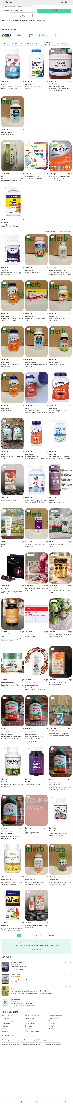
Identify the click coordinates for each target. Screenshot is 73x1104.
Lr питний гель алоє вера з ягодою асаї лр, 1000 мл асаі (35, 689)
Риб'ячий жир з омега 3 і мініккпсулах (9, 365)
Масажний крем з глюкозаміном (12, 547)
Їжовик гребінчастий (32, 1031)
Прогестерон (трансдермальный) (32, 832)
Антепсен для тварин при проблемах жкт (25, 979)
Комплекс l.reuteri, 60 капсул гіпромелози (11, 274)
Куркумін (4, 1029)
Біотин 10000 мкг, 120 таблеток (21, 1003)
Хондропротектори (55, 1016)
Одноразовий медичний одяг (31, 1044)
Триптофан (29, 1026)
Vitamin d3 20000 (31, 636)
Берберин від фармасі (57, 503)
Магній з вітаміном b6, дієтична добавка (12, 457)
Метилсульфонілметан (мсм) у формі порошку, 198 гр (59, 89)
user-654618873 (16, 999)
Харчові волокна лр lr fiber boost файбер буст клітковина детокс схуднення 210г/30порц (12, 686)
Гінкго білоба (29, 1018)
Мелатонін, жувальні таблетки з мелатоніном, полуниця (60, 883)
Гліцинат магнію (7, 1016)
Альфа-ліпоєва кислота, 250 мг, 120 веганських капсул (12, 883)
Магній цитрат (6, 411)
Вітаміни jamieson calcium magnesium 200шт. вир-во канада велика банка (34, 737)
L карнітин (5, 1026)
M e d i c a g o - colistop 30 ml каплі (59, 545)
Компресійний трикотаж (10, 1044)
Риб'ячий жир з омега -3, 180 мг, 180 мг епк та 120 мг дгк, (12, 319)
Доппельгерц (53, 1021)
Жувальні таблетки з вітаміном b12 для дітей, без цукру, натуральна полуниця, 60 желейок (11, 88)
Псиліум (51, 1029)
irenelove (14, 987)
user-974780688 (16, 963)
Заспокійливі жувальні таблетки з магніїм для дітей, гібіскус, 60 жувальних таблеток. (36, 501)
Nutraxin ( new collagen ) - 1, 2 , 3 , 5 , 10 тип (60, 591)
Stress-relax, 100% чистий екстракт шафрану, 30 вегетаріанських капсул (58, 834)
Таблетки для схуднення (10, 1021)
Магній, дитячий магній (33, 273)
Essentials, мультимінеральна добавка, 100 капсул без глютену (60, 457)
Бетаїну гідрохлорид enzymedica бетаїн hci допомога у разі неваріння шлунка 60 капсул (12, 929)
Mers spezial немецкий (9, 500)
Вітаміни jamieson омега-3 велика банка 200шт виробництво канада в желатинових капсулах (10, 837)
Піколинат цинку (30, 1023)
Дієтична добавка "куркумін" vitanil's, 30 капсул (11, 640)
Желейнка (5, 1031)
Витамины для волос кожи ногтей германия (58, 683)
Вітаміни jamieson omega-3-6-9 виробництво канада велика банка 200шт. (60, 788)
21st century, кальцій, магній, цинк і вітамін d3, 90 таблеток (30, 991)
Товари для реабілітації (52, 1044)
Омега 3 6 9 (53, 1026)
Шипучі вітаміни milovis (19, 967)
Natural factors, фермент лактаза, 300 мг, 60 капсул (12, 785)
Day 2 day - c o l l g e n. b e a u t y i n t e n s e (36, 589)
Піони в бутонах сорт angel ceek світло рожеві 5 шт (60, 635)
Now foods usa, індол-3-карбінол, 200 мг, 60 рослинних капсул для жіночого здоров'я (36, 412)
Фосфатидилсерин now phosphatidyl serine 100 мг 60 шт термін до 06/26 (36, 457)
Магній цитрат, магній (8, 135)
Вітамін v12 (5, 1018)
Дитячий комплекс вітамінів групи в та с (34, 545)
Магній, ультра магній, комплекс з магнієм (36, 365)
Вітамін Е (28, 1029)
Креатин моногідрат (32, 1016)
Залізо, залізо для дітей (57, 365)
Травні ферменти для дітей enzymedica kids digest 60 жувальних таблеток (10, 226)
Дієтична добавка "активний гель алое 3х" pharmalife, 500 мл (60, 734)
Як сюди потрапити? (64, 231)
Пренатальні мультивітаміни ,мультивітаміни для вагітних (34, 883)
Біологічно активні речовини (12, 7)
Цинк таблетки (6, 1023)
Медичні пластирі (29, 1040)
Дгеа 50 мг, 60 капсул (32, 784)
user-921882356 (16, 975)
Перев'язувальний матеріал (11, 1040)
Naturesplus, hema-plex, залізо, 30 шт (35, 319)
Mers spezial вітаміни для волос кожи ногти (36, 927)
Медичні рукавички (44, 1040)
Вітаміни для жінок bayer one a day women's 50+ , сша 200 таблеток (59, 177)
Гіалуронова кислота (32, 1021)
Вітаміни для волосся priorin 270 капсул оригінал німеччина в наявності (12, 180)
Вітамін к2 (52, 1023)
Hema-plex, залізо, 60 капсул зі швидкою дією (59, 319)
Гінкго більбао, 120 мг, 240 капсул (34, 88)
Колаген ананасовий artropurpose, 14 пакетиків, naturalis (34, 177)
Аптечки (56, 1040)
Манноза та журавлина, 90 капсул (58, 412)
